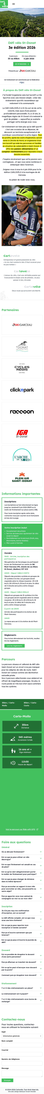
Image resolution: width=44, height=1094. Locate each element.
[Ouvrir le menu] (14, 4)
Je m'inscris (22, 64)
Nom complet (7, 1041)
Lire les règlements (14, 646)
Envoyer (7, 1080)
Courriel (5, 1050)
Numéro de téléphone (11, 1059)
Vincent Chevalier (31, 1091)
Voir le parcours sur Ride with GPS (22, 829)
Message (5, 1068)
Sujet (4, 1032)
